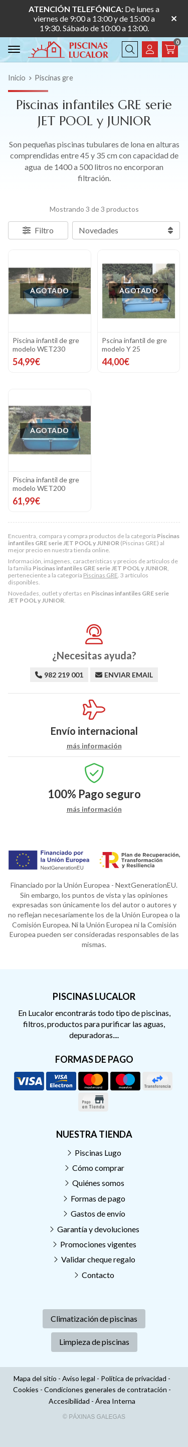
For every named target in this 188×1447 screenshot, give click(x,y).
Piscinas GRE (100, 575)
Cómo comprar (98, 1167)
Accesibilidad (69, 1401)
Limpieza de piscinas (94, 1341)
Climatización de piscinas (94, 1318)
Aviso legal (78, 1378)
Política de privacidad (133, 1378)
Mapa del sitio (35, 1378)
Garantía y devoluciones (98, 1229)
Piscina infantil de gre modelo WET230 (46, 344)
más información (94, 746)
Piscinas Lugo (98, 1152)
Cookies (26, 1389)
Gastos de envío (98, 1213)
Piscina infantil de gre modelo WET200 (46, 483)
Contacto (98, 1275)
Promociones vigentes (98, 1244)
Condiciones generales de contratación (105, 1389)
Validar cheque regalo (98, 1259)
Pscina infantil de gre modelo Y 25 (134, 344)
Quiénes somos (98, 1182)
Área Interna (115, 1401)
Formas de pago (98, 1198)
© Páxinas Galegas (94, 1416)
